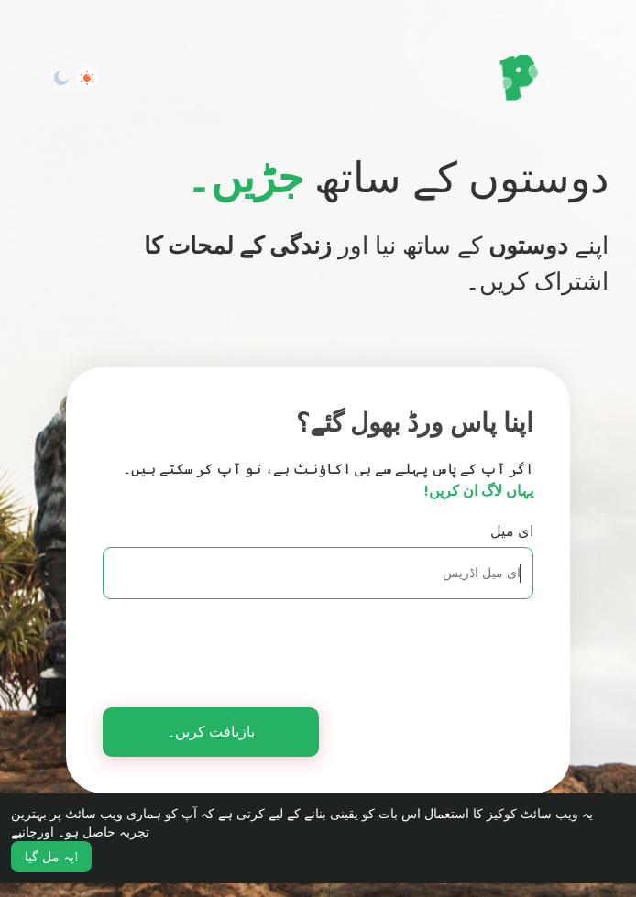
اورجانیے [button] (32, 832)
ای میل (511, 530)
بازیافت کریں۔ (211, 731)
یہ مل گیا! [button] (51, 857)
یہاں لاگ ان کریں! (478, 490)
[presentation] (350, 648)
